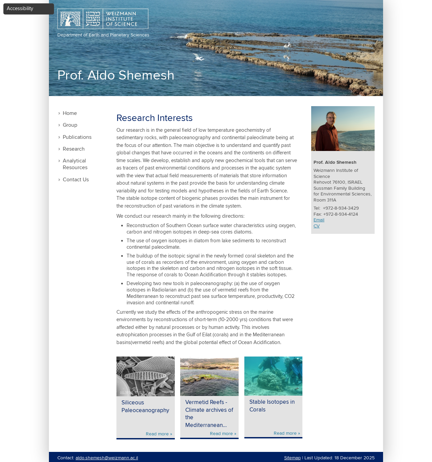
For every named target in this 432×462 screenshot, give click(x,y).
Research (74, 149)
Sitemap (292, 458)
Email (319, 220)
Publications (77, 137)
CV (317, 226)
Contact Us (76, 180)
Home (70, 113)
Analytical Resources (75, 164)
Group (70, 125)
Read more (157, 434)
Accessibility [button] (20, 8)
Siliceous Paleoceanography (145, 406)
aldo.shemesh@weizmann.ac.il (107, 458)
